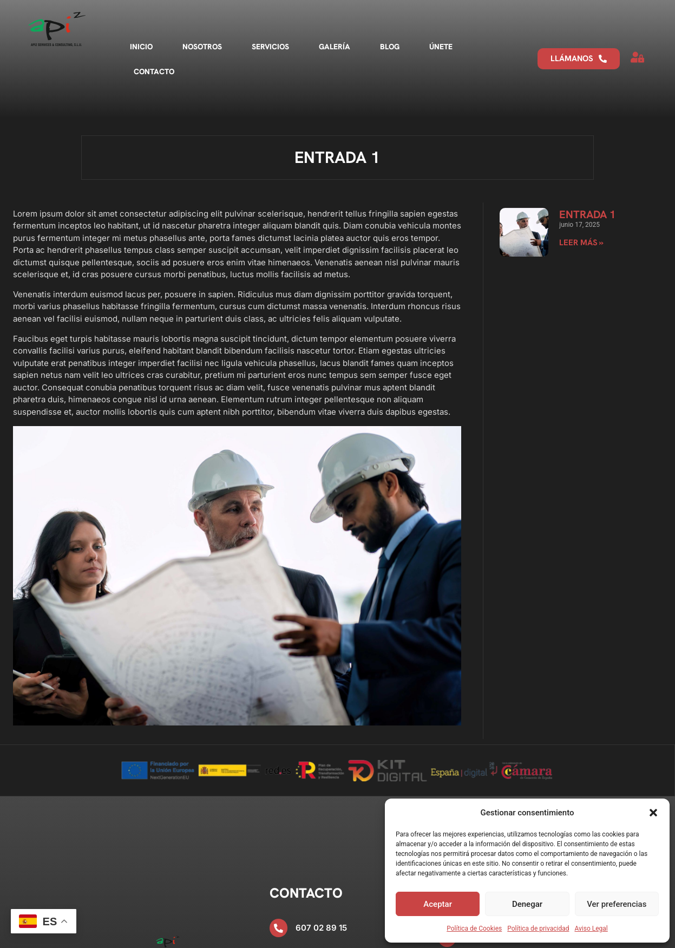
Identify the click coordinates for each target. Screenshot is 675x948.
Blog (389, 46)
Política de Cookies (474, 928)
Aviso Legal (590, 928)
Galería (334, 46)
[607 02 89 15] (279, 927)
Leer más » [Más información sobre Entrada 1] (581, 242)
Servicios (270, 46)
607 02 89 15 (322, 927)
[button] (653, 812)
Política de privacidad (538, 928)
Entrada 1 (587, 214)
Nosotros (202, 46)
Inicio (141, 46)
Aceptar (437, 904)
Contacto (154, 71)
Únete (441, 46)
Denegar (527, 904)
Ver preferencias (616, 904)
